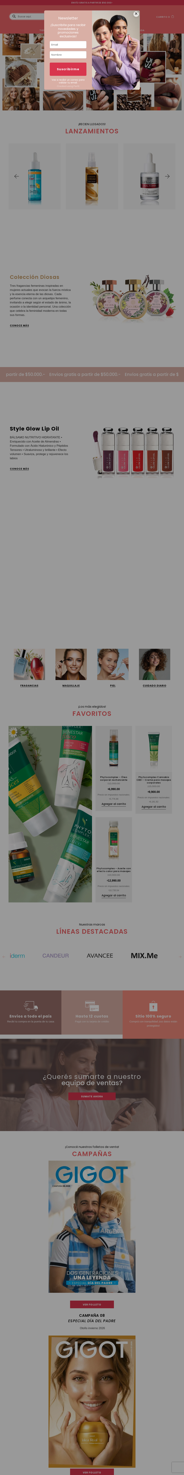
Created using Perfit (68, 86)
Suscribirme (68, 69)
